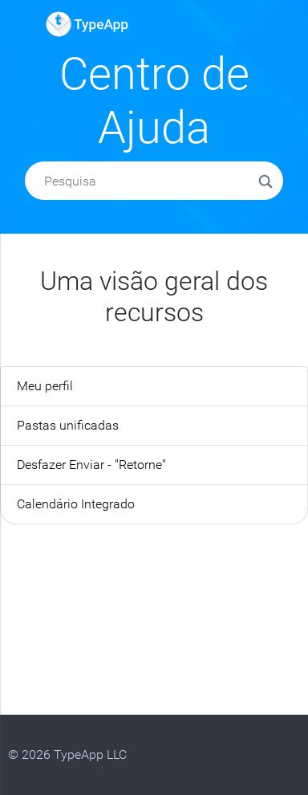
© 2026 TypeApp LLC (67, 754)
